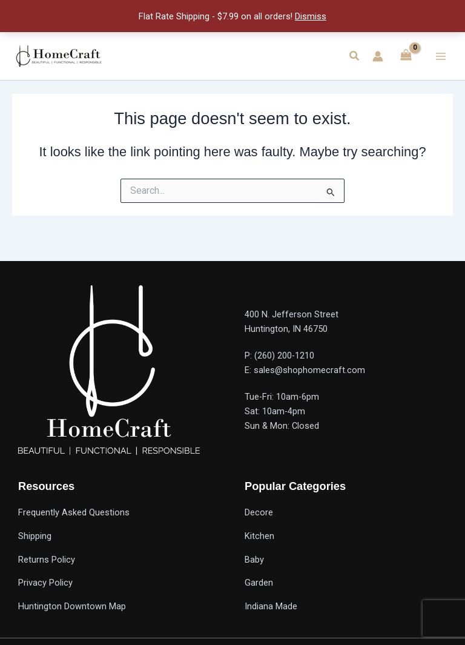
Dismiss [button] (310, 16)
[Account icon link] (377, 56)
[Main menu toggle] (441, 56)
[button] (354, 56)
